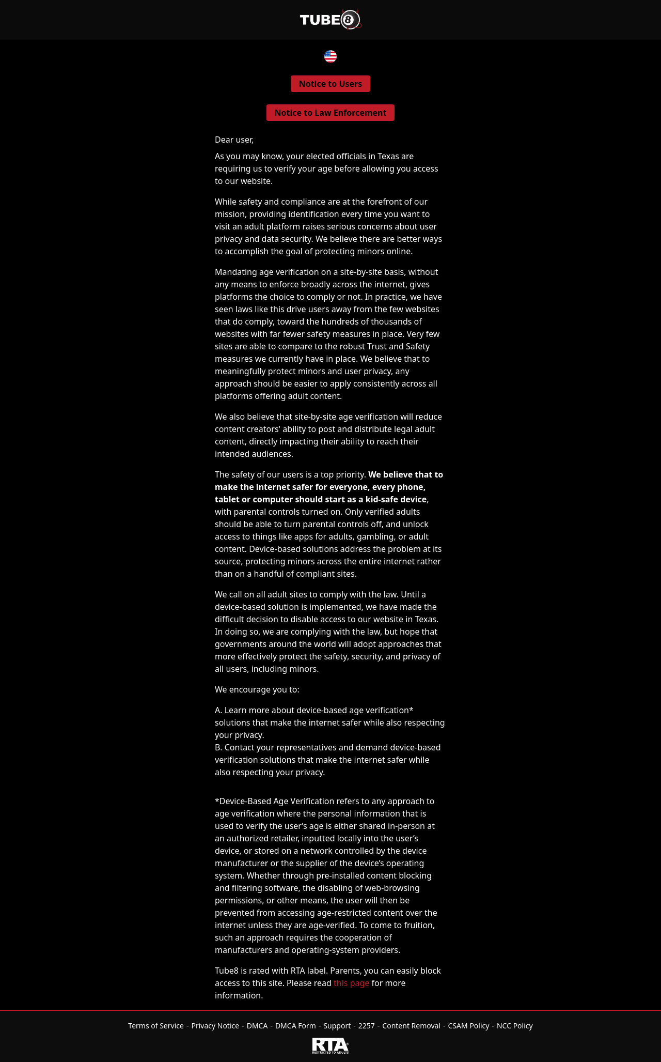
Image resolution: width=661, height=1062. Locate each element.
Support (337, 1025)
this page (351, 983)
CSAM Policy (469, 1025)
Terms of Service (156, 1025)
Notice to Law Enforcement (331, 112)
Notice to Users (331, 83)
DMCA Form (295, 1025)
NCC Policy (515, 1025)
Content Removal (411, 1025)
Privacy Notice (215, 1025)
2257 (366, 1025)
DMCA (257, 1025)
